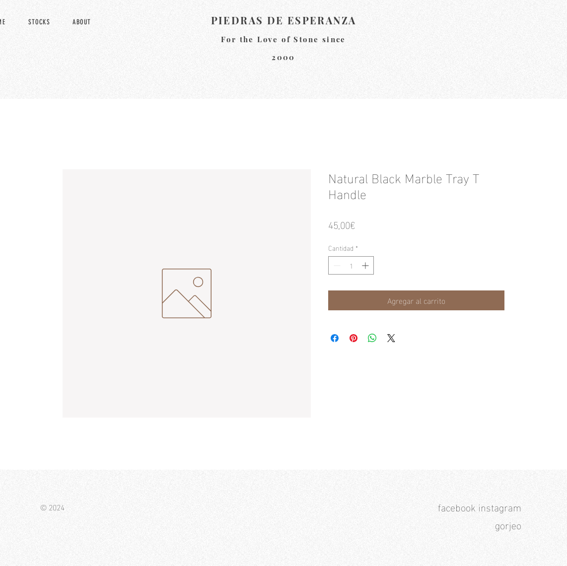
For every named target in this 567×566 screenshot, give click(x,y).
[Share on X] (391, 338)
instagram (499, 506)
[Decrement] (336, 265)
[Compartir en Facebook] (335, 338)
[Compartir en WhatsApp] (372, 338)
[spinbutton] (351, 265)
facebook (457, 506)
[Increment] (366, 265)
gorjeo (508, 524)
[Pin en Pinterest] (353, 338)
